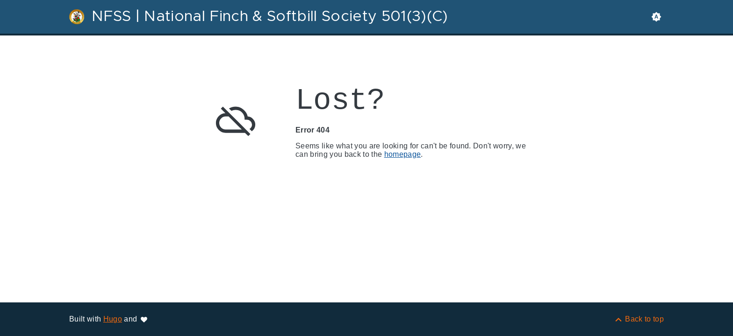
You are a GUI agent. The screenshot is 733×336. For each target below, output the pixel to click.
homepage (402, 154)
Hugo (112, 319)
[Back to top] (639, 319)
